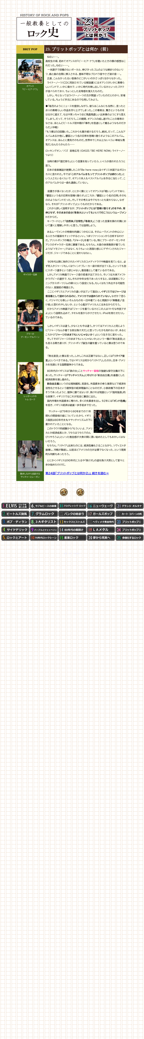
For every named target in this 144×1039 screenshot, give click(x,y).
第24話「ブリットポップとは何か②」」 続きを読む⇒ (77, 473)
